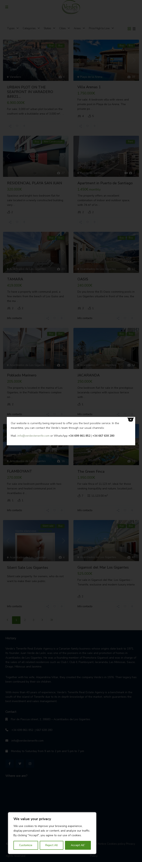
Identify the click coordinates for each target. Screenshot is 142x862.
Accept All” (78, 845)
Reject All (51, 845)
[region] (52, 833)
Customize (25, 845)
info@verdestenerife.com (33, 436)
